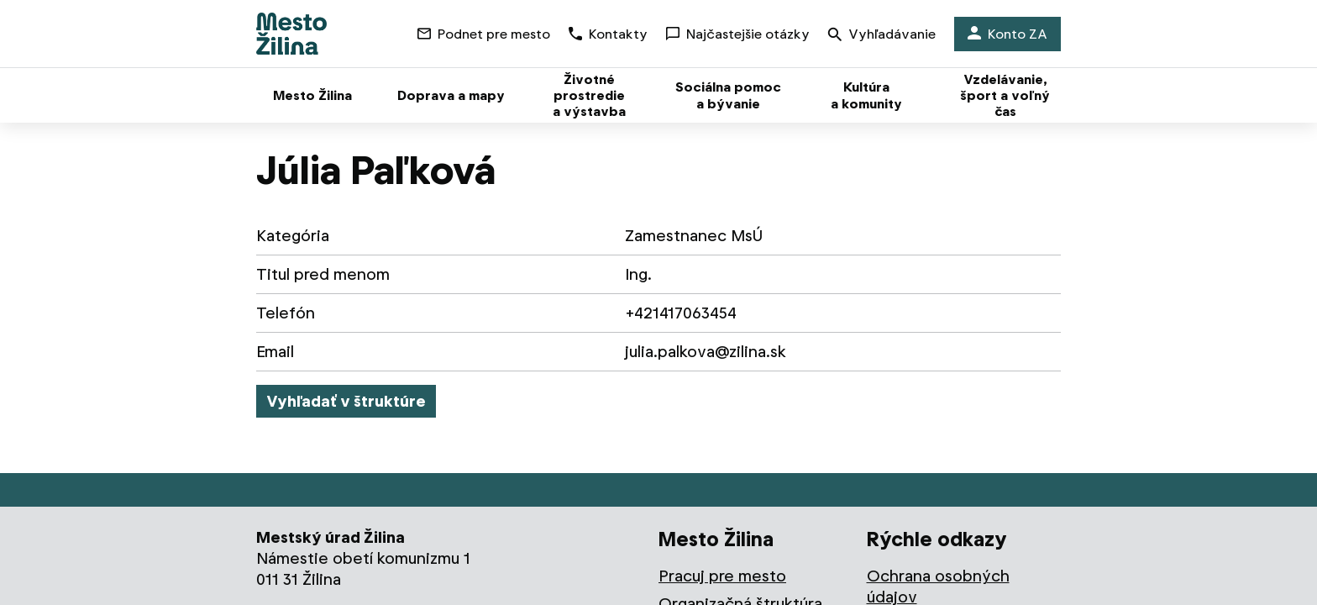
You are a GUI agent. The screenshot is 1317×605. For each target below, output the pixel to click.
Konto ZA (1007, 34)
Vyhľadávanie (882, 35)
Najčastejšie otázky (738, 34)
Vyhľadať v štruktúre (346, 401)
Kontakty (608, 34)
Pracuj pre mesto (722, 576)
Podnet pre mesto (483, 34)
